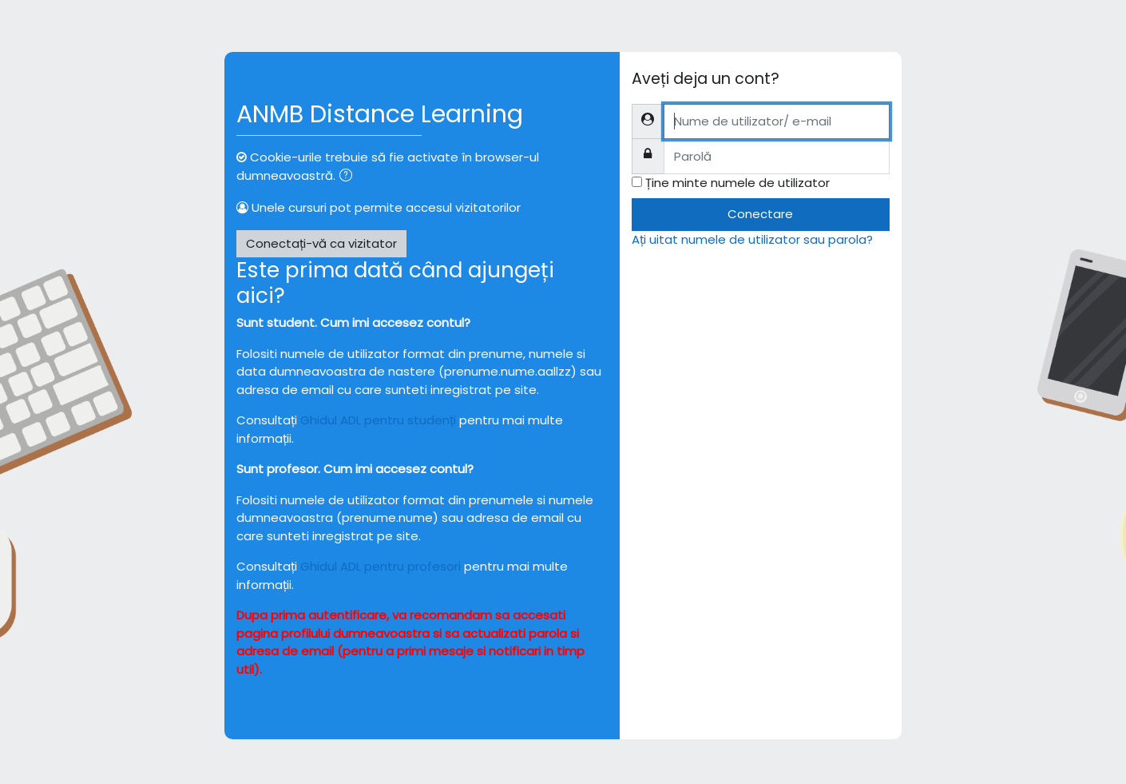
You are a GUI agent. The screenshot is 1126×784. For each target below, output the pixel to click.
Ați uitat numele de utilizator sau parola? (752, 239)
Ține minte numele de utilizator (737, 182)
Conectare (760, 213)
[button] (349, 177)
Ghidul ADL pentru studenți (378, 420)
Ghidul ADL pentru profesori (380, 566)
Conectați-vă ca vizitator (321, 243)
